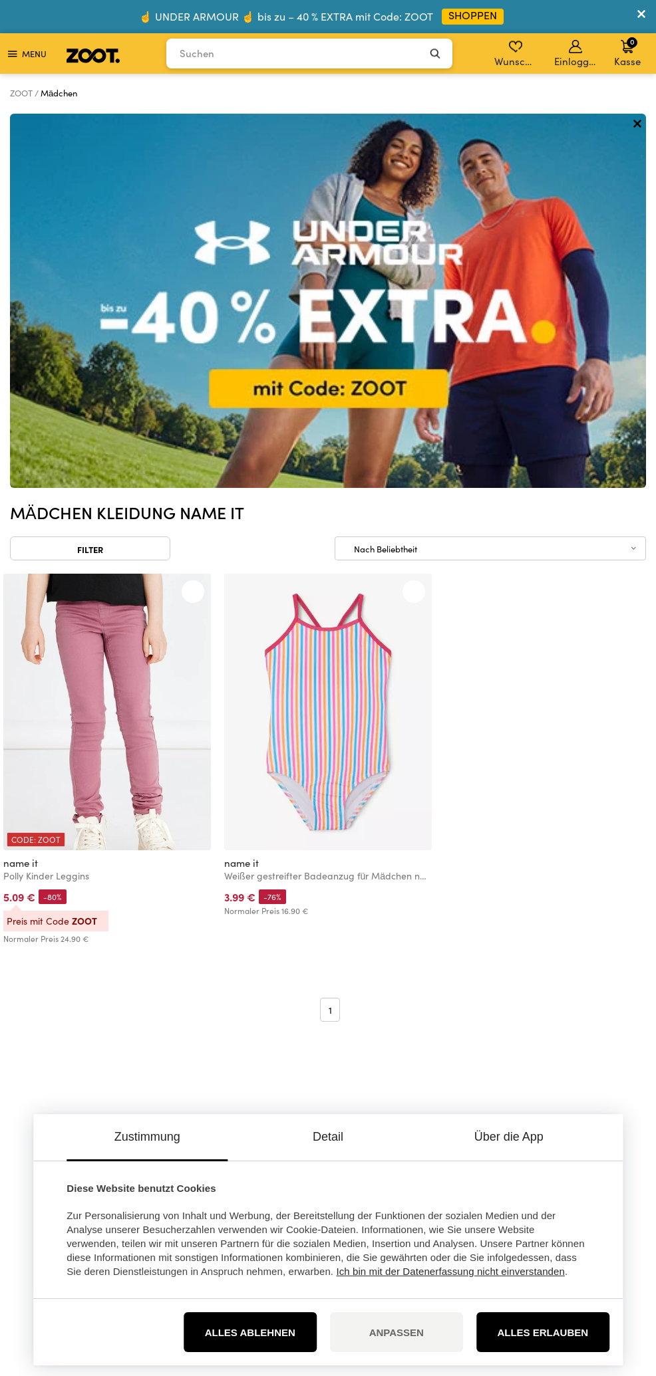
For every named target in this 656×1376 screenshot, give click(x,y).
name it (20, 488)
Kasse (627, 52)
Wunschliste (516, 54)
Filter (90, 175)
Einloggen (576, 54)
